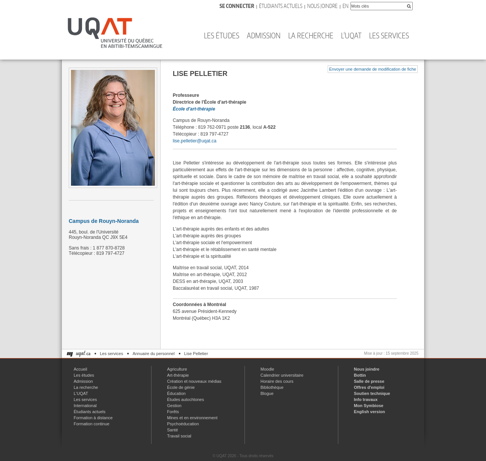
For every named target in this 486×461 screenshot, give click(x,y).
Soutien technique (372, 393)
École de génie (181, 387)
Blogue (266, 393)
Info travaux (365, 399)
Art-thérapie (178, 375)
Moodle (267, 369)
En (345, 6)
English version (369, 411)
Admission (264, 35)
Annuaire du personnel (154, 353)
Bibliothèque (272, 387)
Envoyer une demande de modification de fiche (372, 69)
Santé (172, 430)
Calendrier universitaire (281, 375)
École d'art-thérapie (194, 109)
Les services (389, 35)
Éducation (176, 393)
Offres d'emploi (369, 387)
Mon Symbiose (368, 405)
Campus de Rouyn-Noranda (104, 221)
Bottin (360, 375)
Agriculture (177, 369)
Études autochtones (185, 399)
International (85, 405)
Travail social (179, 436)
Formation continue (91, 424)
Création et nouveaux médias (194, 381)
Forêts (173, 411)
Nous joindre (322, 6)
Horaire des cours (276, 381)
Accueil (80, 369)
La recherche (310, 35)
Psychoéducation (183, 424)
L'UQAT (351, 35)
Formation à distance (93, 417)
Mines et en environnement (192, 417)
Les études (221, 35)
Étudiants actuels (280, 6)
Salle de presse (369, 381)
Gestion (174, 405)
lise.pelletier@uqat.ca (194, 141)
